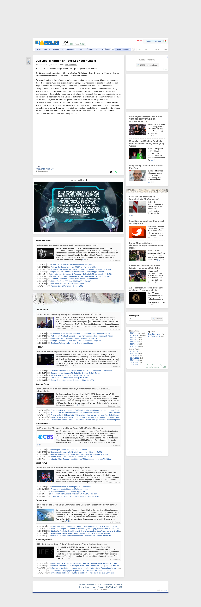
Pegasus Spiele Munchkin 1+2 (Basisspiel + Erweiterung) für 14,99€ (78, 272)
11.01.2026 (134, 351)
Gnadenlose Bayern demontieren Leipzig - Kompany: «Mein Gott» (144, 266)
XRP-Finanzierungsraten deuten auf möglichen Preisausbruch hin (146, 289)
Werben (101, 587)
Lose (80, 49)
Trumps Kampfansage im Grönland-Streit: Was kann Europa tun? (76, 341)
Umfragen (108, 49)
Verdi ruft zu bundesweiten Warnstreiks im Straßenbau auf (144, 197)
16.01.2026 (134, 337)
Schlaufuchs (58, 49)
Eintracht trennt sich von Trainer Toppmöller (68, 491)
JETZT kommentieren (147, 65)
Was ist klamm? (123, 49)
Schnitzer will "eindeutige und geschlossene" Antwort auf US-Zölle (69, 314)
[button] (165, 41)
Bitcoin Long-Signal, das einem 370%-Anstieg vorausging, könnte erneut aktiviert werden (86, 529)
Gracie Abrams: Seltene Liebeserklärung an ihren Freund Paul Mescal (147, 245)
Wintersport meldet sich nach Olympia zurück (69, 450)
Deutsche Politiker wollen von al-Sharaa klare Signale (72, 343)
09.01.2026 (134, 356)
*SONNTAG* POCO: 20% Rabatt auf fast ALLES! (70, 375)
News (39, 49)
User (145, 50)
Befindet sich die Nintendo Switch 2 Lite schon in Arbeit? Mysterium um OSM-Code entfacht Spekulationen (93, 413)
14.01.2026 (134, 342)
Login (149, 41)
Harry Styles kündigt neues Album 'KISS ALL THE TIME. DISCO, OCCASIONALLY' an (145, 119)
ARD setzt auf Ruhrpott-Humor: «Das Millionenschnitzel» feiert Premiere (79, 454)
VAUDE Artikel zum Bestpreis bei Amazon (67, 283)
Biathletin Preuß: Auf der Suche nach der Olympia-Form (63, 467)
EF (161, 50)
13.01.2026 (134, 344)
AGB (99, 585)
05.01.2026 (134, 364)
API (115, 587)
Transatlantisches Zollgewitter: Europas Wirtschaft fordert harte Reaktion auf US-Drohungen (87, 526)
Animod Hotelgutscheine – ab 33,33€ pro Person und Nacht (74, 267)
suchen (157, 319)
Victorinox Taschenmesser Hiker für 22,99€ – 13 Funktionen (74, 279)
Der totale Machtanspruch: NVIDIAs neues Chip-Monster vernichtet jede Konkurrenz (77, 351)
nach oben (160, 590)
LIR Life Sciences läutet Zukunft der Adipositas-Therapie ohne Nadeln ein (72, 544)
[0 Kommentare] (42, 171)
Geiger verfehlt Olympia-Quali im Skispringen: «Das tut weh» (75, 496)
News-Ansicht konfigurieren (157, 365)
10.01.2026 (134, 353)
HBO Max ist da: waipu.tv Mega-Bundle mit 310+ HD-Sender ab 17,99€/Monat (81, 371)
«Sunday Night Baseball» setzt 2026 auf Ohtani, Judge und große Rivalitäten (81, 459)
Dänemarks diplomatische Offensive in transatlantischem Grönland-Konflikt (80, 333)
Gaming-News (42, 384)
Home (81, 587)
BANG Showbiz (71, 65)
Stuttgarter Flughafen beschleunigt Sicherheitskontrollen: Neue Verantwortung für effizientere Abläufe (91, 531)
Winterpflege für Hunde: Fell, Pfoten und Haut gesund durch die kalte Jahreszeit (82, 573)
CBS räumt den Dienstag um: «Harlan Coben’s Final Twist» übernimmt (70, 428)
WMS (166, 50)
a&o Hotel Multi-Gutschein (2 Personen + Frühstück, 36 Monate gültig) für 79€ (81, 274)
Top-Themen (42, 309)
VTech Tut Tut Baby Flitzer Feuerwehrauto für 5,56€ (71, 264)
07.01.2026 (134, 360)
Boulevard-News (44, 240)
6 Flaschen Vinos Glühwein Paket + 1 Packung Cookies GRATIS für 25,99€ (80, 276)
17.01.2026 (134, 335)
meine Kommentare (153, 367)
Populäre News (154, 334)
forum (165, 69)
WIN (97, 49)
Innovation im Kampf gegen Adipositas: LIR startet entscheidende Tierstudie (81, 570)
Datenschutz (91, 585)
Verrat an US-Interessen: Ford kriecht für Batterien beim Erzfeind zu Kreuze (81, 536)
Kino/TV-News (43, 423)
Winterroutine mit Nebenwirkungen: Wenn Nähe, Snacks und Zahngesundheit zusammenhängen (89, 566)
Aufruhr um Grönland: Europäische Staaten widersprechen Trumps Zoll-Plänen (82, 336)
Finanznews (41, 500)
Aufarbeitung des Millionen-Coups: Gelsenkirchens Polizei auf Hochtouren (80, 533)
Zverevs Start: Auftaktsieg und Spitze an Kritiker (69, 489)
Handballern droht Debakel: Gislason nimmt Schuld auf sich (73, 494)
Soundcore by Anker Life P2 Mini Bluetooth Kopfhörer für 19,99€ (76, 452)
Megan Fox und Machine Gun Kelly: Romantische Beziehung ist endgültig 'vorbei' (147, 143)
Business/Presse (44, 539)
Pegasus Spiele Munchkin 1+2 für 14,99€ (67, 286)
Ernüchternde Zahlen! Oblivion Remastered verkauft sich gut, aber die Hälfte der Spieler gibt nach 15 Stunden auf (95, 420)
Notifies (164, 367)
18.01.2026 (134, 333)
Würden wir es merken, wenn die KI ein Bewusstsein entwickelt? (67, 245)
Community (71, 49)
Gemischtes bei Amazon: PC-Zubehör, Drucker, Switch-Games (75, 373)
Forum (157, 50)
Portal (151, 50)
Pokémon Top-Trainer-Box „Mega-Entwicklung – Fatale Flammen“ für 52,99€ (81, 269)
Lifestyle (89, 49)
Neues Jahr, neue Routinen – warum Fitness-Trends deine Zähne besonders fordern (84, 563)
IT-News (40, 347)
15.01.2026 (134, 340)
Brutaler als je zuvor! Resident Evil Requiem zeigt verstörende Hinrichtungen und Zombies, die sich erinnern (93, 410)
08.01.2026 (134, 358)
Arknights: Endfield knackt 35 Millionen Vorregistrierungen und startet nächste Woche (85, 415)
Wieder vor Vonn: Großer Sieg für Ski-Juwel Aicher (71, 487)
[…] (83, 259)
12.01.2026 (134, 346)
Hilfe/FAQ (109, 587)
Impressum (118, 585)
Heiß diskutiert (154, 336)
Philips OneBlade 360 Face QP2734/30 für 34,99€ (71, 281)
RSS (120, 587)
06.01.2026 (134, 362)
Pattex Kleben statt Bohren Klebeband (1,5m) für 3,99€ (72, 380)
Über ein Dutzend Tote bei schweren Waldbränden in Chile (74, 338)
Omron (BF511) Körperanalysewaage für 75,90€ (69, 378)
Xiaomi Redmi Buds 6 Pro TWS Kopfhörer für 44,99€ (71, 457)
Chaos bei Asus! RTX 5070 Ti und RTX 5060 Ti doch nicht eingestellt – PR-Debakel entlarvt (86, 417)
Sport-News (41, 463)
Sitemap (82, 585)
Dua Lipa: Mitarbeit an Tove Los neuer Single (66, 60)
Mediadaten (107, 585)
